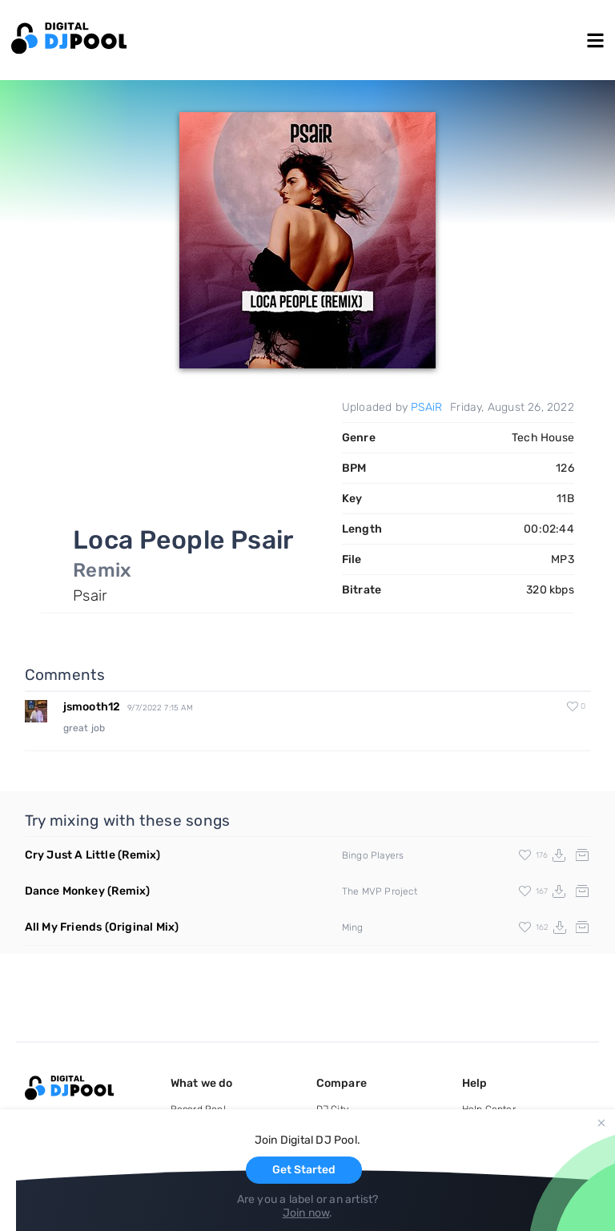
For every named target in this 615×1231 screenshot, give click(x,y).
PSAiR (426, 407)
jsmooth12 (92, 707)
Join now (306, 1213)
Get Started (304, 1170)
